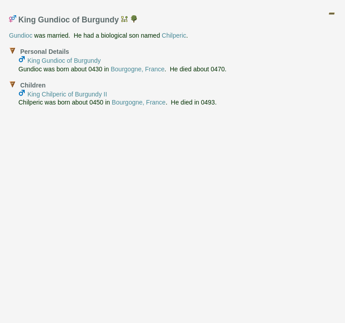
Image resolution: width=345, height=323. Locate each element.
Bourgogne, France (137, 69)
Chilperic (174, 35)
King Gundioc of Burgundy (64, 60)
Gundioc (20, 35)
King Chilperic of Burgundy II (67, 94)
